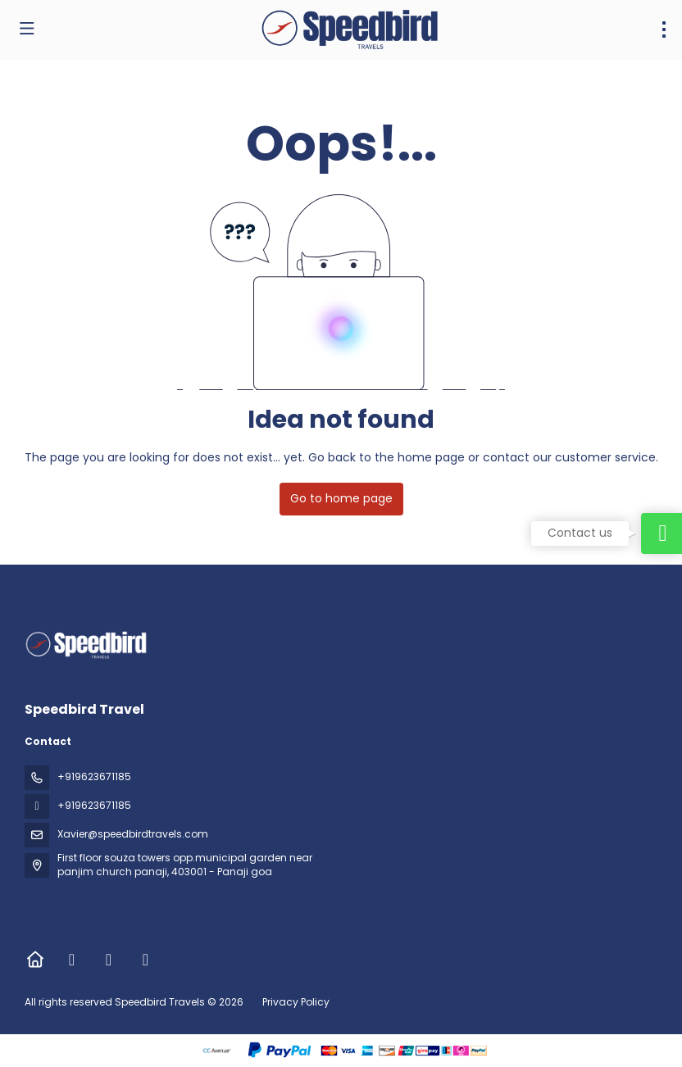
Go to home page (341, 498)
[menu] (664, 29)
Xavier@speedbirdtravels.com (132, 834)
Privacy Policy (296, 1002)
